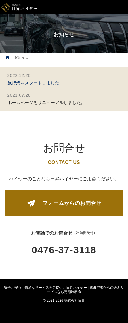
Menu (121, 7)
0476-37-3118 (64, 250)
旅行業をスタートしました (33, 82)
